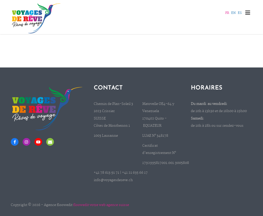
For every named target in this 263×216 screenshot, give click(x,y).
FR (227, 13)
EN (233, 13)
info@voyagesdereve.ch (113, 180)
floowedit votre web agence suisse (101, 205)
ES (240, 13)
